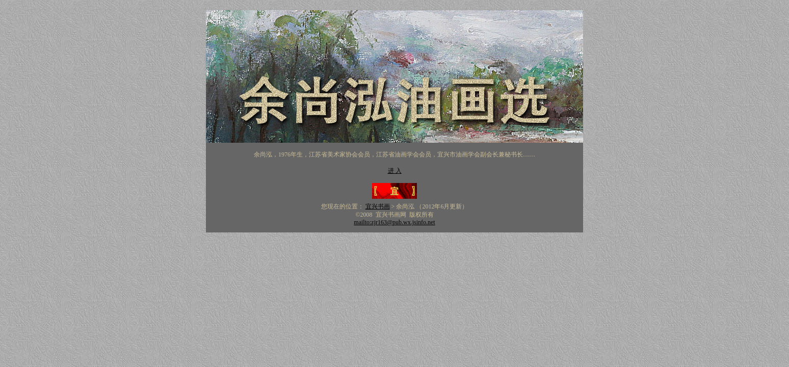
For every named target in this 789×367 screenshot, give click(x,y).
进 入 (395, 170)
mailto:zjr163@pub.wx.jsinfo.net (394, 222)
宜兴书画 (377, 206)
